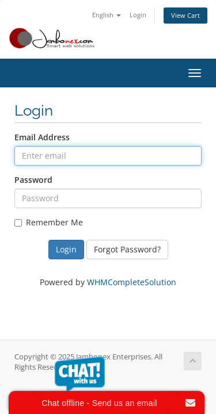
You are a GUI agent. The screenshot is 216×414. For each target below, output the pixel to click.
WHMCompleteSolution (131, 282)
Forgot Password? (127, 249)
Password (33, 179)
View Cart (185, 15)
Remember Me (48, 222)
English (106, 14)
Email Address (42, 137)
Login (138, 14)
